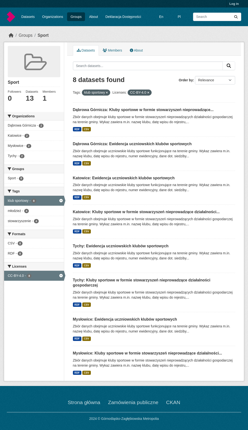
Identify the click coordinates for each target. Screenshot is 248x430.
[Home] (11, 35)
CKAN (173, 402)
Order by (186, 80)
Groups (76, 17)
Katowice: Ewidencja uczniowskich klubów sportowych (124, 178)
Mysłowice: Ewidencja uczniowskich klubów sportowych (125, 319)
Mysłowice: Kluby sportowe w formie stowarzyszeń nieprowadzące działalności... (147, 353)
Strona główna (84, 402)
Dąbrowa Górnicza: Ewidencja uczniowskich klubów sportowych (132, 144)
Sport (43, 35)
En (161, 17)
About (93, 17)
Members (112, 50)
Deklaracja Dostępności (123, 17)
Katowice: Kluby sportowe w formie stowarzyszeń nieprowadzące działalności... (146, 212)
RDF (77, 129)
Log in (234, 4)
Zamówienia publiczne (133, 402)
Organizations (52, 17)
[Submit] (236, 17)
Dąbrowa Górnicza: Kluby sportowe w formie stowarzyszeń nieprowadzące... (143, 110)
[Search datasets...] (217, 17)
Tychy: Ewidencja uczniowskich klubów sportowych (121, 246)
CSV (86, 129)
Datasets (28, 17)
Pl (179, 17)
